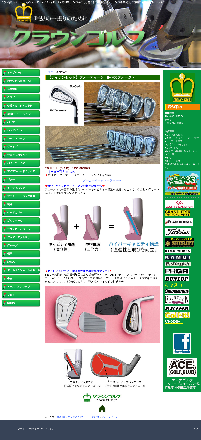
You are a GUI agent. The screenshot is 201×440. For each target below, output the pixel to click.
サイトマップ (47, 429)
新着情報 (61, 417)
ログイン (193, 429)
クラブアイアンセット (79, 417)
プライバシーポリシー (28, 429)
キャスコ (174, 284)
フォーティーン (109, 417)
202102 (96, 417)
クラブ (49, 72)
